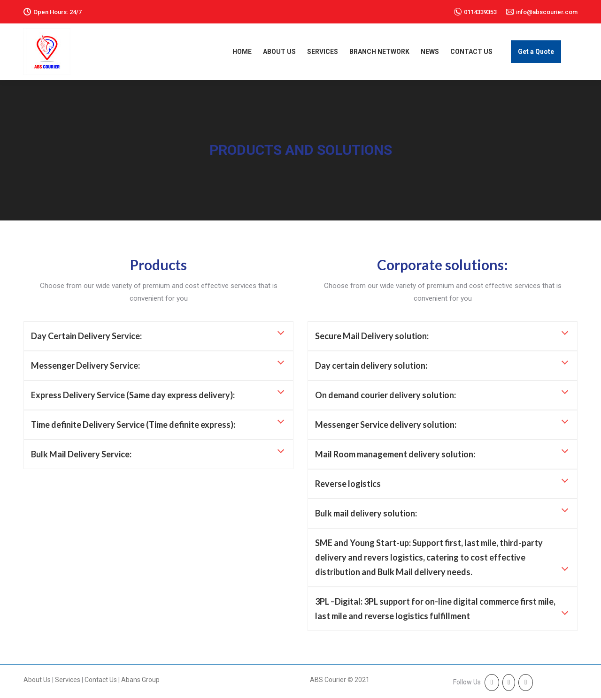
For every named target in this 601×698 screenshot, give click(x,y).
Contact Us (101, 679)
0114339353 (480, 11)
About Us (37, 679)
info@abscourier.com (547, 11)
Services (67, 679)
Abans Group (140, 679)
